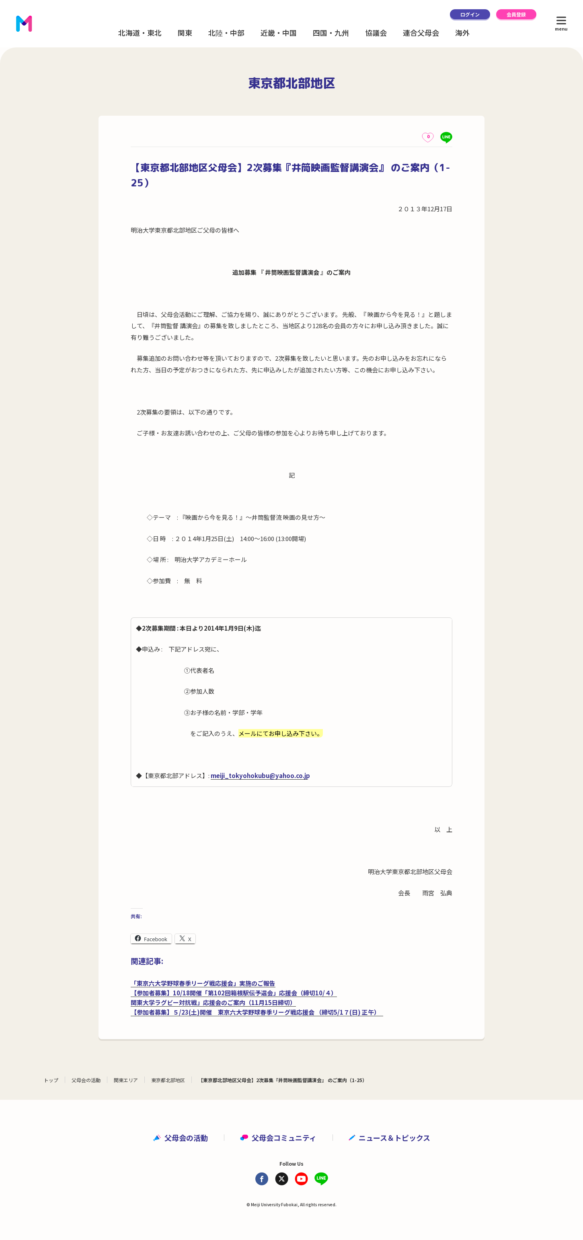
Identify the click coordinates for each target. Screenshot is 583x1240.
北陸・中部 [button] (226, 32)
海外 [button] (462, 32)
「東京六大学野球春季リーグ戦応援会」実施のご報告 (203, 983)
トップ (51, 1080)
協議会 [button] (376, 32)
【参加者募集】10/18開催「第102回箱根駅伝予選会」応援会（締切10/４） (234, 993)
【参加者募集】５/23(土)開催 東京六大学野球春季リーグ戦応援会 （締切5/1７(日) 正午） (257, 1012)
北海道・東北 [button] (140, 32)
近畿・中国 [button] (279, 32)
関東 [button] (185, 32)
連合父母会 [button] (421, 32)
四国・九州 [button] (331, 32)
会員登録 (516, 14)
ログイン (470, 14)
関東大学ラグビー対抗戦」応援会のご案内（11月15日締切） (213, 1002)
